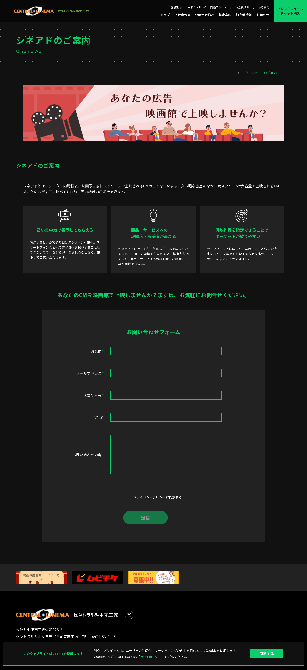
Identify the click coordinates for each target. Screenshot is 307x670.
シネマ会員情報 (239, 7)
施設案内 (176, 7)
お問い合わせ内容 (88, 454)
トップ (165, 14)
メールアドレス (90, 373)
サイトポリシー (152, 656)
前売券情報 (244, 14)
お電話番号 (93, 395)
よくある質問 (261, 7)
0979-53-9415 (104, 636)
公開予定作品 (204, 14)
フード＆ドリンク (196, 7)
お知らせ (262, 14)
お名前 (97, 351)
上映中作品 (182, 14)
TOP (239, 72)
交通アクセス (218, 7)
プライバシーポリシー (149, 497)
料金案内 (225, 14)
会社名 (98, 417)
